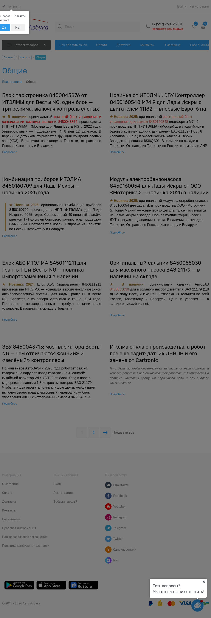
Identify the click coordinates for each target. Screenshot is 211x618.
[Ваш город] (204, 581)
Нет (18, 27)
